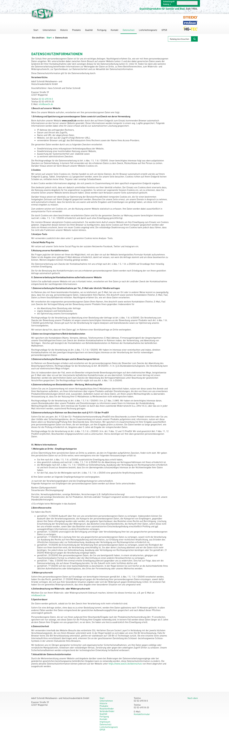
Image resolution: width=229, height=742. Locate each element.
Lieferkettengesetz (148, 29)
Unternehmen (49, 29)
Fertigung (101, 29)
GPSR (164, 29)
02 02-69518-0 (46, 98)
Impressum (105, 721)
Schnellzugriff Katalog (169, 2)
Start (35, 29)
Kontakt (114, 29)
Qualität (89, 29)
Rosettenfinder (107, 708)
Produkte (76, 29)
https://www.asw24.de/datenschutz (125, 663)
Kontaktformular (142, 714)
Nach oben (193, 698)
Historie (64, 29)
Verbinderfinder (107, 711)
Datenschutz (129, 29)
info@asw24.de (46, 104)
